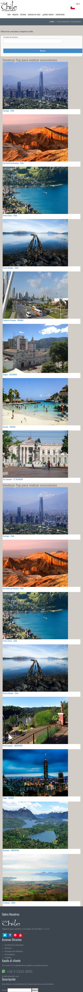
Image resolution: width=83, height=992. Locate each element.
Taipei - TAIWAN (8, 797)
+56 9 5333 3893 (19, 972)
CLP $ (78, 4)
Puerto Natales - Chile (10, 267)
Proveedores (10, 954)
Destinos (25, 14)
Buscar (43, 51)
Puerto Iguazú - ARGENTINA (12, 745)
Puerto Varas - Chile (10, 215)
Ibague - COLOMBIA (10, 374)
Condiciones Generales (14, 945)
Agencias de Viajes (35, 14)
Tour (12, 14)
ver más (46, 929)
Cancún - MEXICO (9, 426)
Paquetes (18, 14)
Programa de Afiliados (14, 951)
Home (52, 22)
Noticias (8, 948)
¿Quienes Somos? (49, 14)
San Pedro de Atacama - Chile (13, 163)
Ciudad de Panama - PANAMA (13, 320)
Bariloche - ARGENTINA (11, 850)
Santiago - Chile (8, 110)
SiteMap (8, 958)
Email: (16, 990)
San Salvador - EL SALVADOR (13, 479)
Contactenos (60, 14)
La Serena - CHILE (9, 902)
